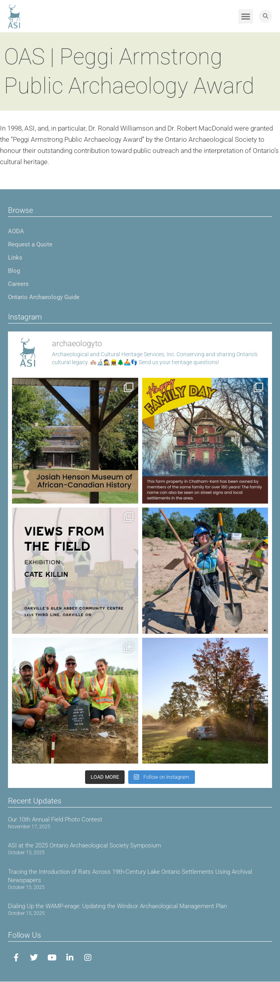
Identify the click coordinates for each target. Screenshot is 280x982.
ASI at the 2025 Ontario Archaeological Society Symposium (84, 845)
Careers (18, 284)
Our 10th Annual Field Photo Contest (55, 819)
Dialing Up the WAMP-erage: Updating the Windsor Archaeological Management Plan (117, 906)
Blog (14, 270)
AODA (16, 231)
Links (15, 257)
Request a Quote (30, 244)
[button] (245, 16)
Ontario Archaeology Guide (43, 297)
